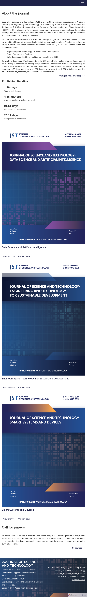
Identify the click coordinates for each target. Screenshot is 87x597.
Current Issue (24, 256)
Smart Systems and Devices (18, 509)
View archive (9, 256)
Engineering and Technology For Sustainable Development (35, 378)
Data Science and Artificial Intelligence (24, 247)
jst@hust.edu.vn (78, 580)
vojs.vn (83, 595)
